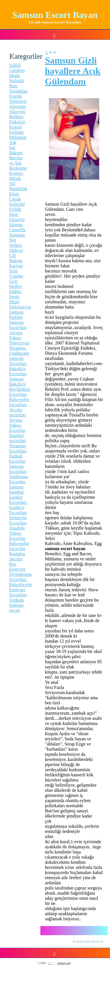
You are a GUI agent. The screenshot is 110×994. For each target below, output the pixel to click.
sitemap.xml (63, 963)
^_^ (50, 963)
